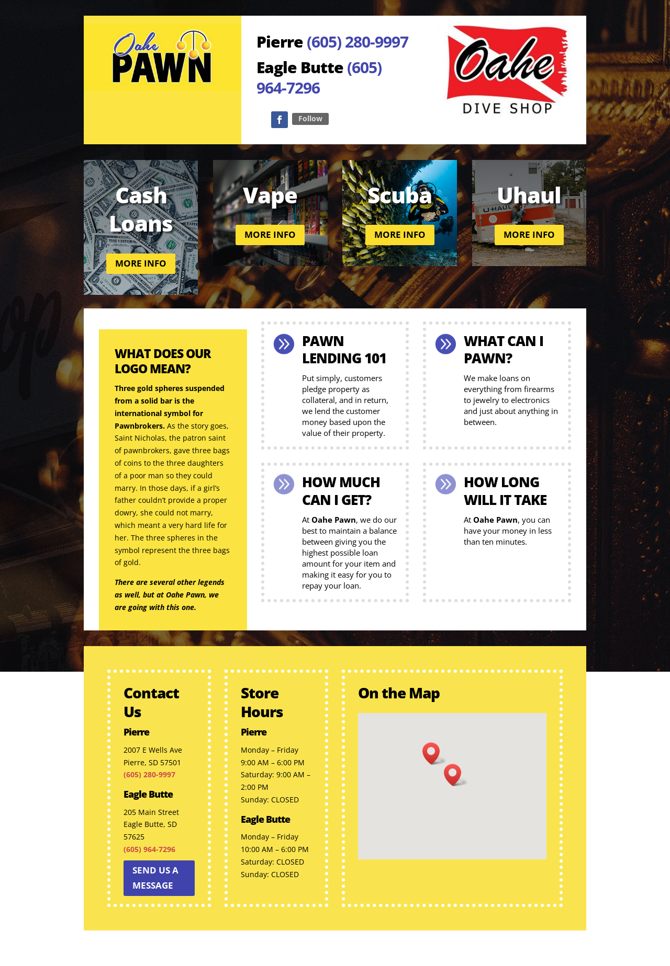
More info (140, 263)
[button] (456, 775)
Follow (310, 118)
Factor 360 (475, 952)
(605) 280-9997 (357, 41)
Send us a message (155, 877)
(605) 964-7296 (319, 77)
